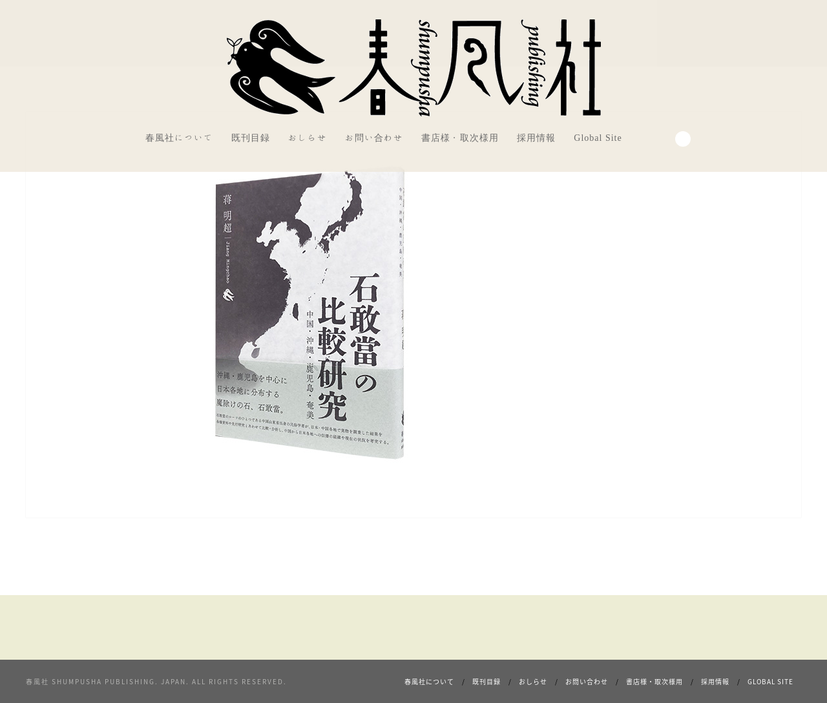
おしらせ (307, 137)
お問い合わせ (374, 137)
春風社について (179, 137)
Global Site (598, 137)
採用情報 (536, 137)
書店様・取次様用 (460, 137)
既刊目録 (250, 137)
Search (683, 139)
